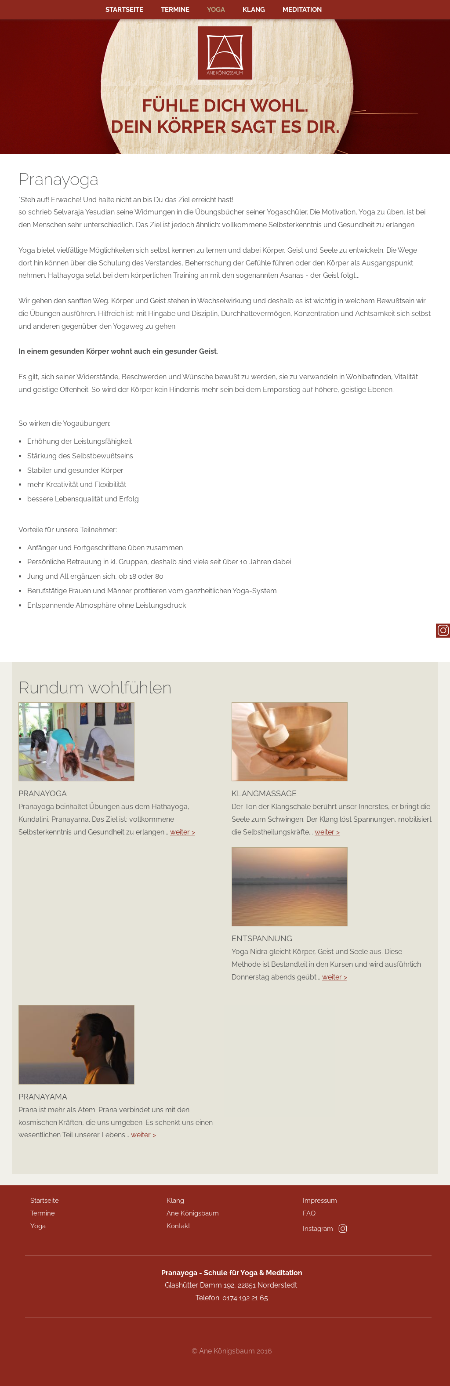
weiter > (182, 832)
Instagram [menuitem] (318, 1229)
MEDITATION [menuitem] (302, 10)
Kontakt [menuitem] (178, 1226)
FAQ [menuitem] (309, 1213)
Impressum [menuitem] (320, 1201)
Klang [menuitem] (254, 10)
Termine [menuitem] (175, 10)
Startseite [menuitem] (124, 10)
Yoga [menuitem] (216, 10)
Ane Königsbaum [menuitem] (193, 1213)
